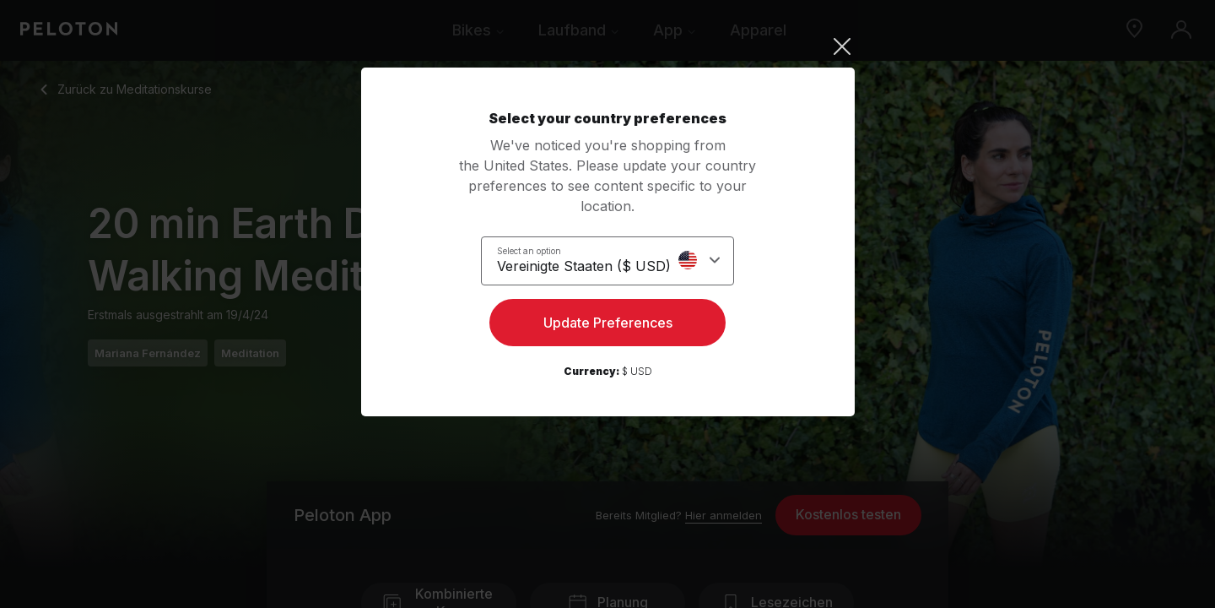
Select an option (539, 250)
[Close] (608, 46)
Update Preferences (607, 326)
